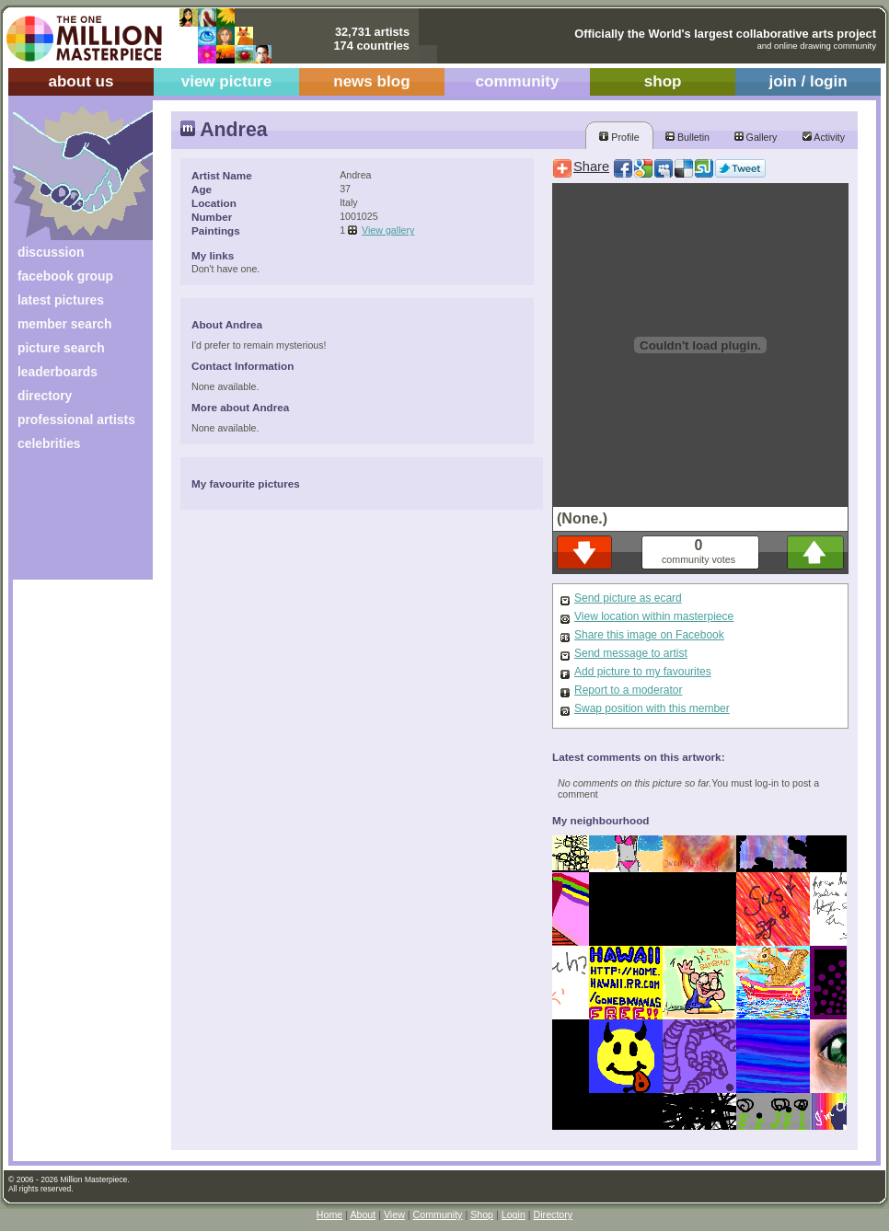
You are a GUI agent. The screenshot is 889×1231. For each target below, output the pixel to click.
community (518, 81)
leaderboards (57, 371)
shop (663, 81)
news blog (371, 81)
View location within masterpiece (653, 616)
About (362, 1214)
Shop (481, 1214)
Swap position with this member (652, 708)
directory (44, 395)
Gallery (756, 137)
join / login (807, 81)
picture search (61, 347)
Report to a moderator (628, 690)
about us (80, 81)
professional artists (76, 419)
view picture (226, 81)
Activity (823, 137)
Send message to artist (630, 653)
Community (438, 1214)
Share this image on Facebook (649, 634)
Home (329, 1214)
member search (64, 323)
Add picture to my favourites (642, 671)
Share (591, 166)
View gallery (388, 230)
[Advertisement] (70, 522)
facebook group (65, 276)
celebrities (49, 443)
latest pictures (60, 300)
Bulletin (687, 137)
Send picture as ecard (628, 598)
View (394, 1214)
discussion (50, 252)
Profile (619, 137)
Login (513, 1214)
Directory (553, 1214)
